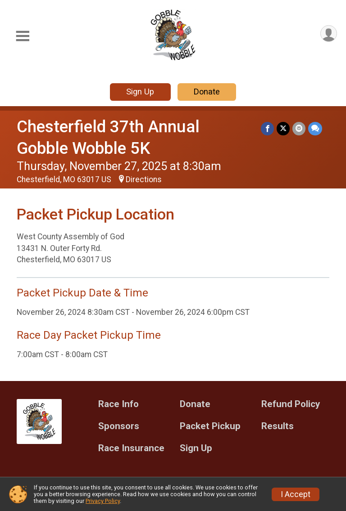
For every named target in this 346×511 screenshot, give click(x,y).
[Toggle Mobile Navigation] (23, 36)
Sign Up (140, 91)
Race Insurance (131, 448)
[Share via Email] (298, 128)
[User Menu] (328, 33)
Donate (207, 91)
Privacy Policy (103, 501)
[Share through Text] (315, 128)
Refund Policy (290, 404)
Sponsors (118, 426)
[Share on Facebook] (267, 128)
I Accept (295, 494)
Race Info (118, 404)
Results (277, 426)
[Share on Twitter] (283, 128)
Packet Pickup (210, 426)
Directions (144, 179)
